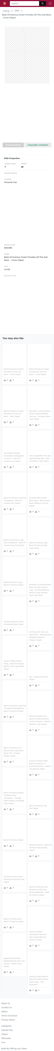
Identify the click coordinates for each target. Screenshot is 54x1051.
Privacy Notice (8, 1020)
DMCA (4, 1011)
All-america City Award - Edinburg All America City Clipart (14, 879)
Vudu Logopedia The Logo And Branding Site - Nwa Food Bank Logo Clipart (40, 458)
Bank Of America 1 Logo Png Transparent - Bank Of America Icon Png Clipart (15, 542)
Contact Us (6, 1007)
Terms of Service (9, 1015)
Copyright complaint (38, 145)
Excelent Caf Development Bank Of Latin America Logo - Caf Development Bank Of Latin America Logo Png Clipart (40, 589)
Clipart (4, 1034)
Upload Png (6, 1030)
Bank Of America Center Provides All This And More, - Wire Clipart (14, 413)
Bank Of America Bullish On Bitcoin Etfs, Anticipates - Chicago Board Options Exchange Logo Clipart (14, 798)
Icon (3, 1042)
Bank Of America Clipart (13, 840)
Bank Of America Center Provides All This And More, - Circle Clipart (39, 371)
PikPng (6, 11)
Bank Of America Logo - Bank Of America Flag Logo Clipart (39, 545)
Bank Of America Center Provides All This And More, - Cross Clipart (14, 371)
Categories (6, 1026)
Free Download (13, 145)
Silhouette (6, 1038)
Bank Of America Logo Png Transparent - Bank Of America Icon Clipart (15, 500)
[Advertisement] (26, 114)
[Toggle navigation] (50, 3)
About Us (5, 1003)
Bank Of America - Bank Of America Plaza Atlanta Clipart (40, 847)
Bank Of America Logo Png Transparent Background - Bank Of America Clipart (15, 708)
